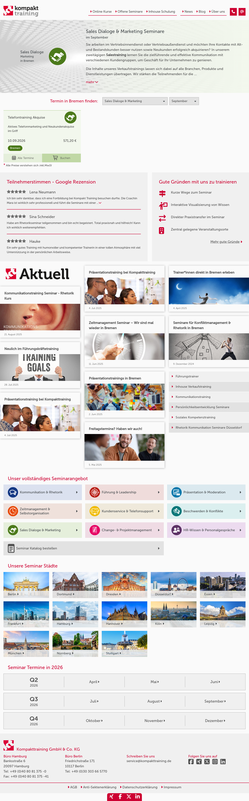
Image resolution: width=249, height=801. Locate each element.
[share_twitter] (128, 797)
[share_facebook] (120, 797)
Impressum (171, 787)
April (94, 682)
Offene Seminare (129, 12)
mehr (92, 82)
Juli (94, 701)
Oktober (94, 721)
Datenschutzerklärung (139, 787)
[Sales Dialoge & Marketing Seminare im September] (233, 12)
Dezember (215, 721)
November (154, 721)
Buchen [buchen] (61, 158)
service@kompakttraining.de (149, 761)
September (215, 701)
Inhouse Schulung (160, 12)
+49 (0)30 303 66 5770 (89, 771)
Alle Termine (23, 158)
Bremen (15, 148)
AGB (72, 787)
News (187, 12)
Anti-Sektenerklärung (99, 787)
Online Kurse (101, 12)
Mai (155, 682)
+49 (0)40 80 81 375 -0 (28, 771)
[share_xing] (111, 797)
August (154, 701)
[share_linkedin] (137, 797)
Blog (201, 12)
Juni (215, 682)
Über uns (217, 12)
